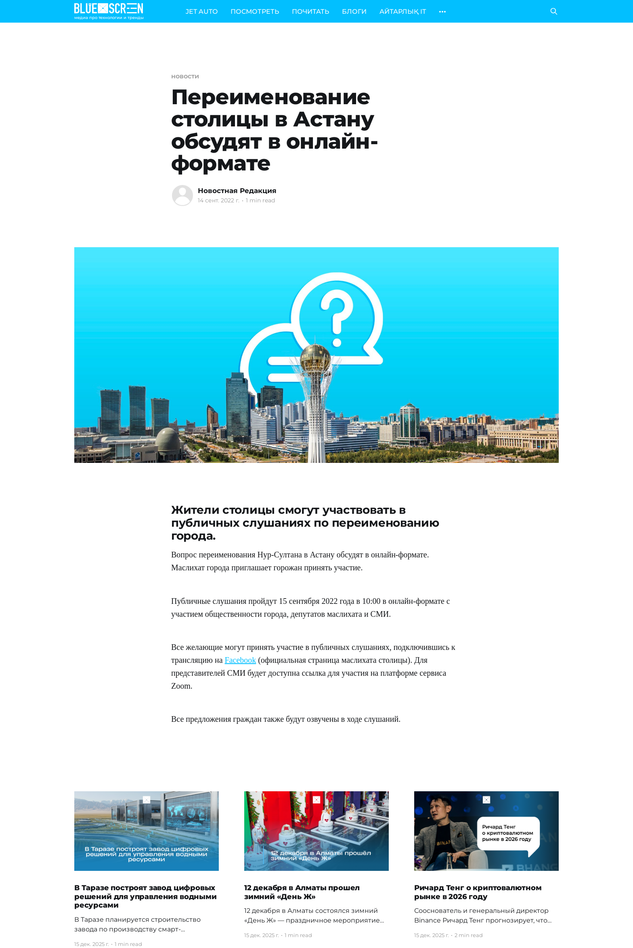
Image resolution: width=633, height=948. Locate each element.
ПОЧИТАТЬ (310, 11)
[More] (442, 12)
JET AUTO (202, 11)
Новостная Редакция (237, 191)
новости (185, 76)
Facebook (240, 660)
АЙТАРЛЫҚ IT (402, 11)
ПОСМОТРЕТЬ (255, 11)
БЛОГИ (354, 11)
